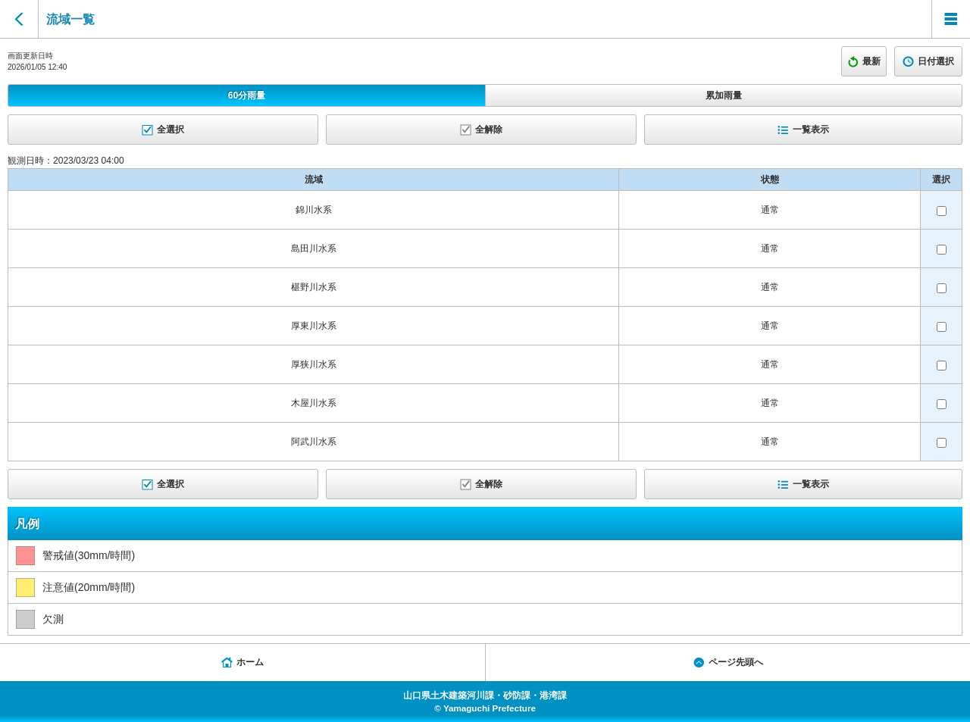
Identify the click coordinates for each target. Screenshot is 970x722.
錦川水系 (314, 210)
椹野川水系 (313, 287)
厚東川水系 (313, 325)
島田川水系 (313, 248)
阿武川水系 (313, 441)
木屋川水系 (313, 403)
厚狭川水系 (313, 364)
